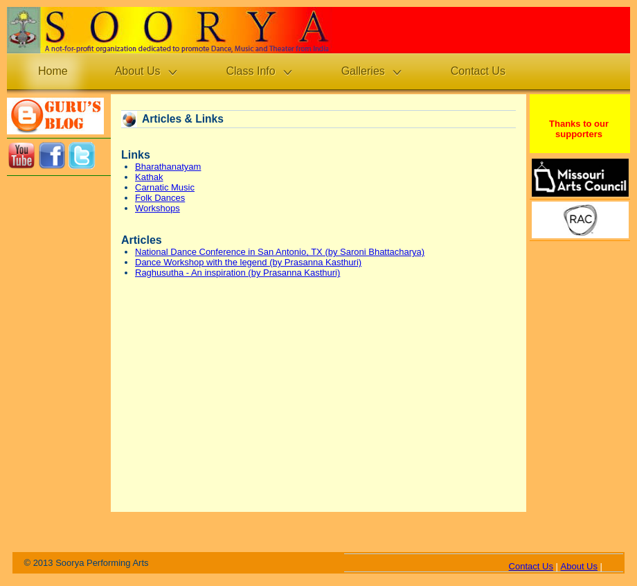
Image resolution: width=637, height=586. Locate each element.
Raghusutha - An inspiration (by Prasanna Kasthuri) (237, 272)
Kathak (149, 177)
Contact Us (531, 566)
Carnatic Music (165, 187)
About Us (579, 566)
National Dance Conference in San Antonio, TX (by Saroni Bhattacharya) (279, 252)
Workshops (157, 208)
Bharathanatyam (168, 166)
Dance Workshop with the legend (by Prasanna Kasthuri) (248, 262)
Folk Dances (160, 198)
